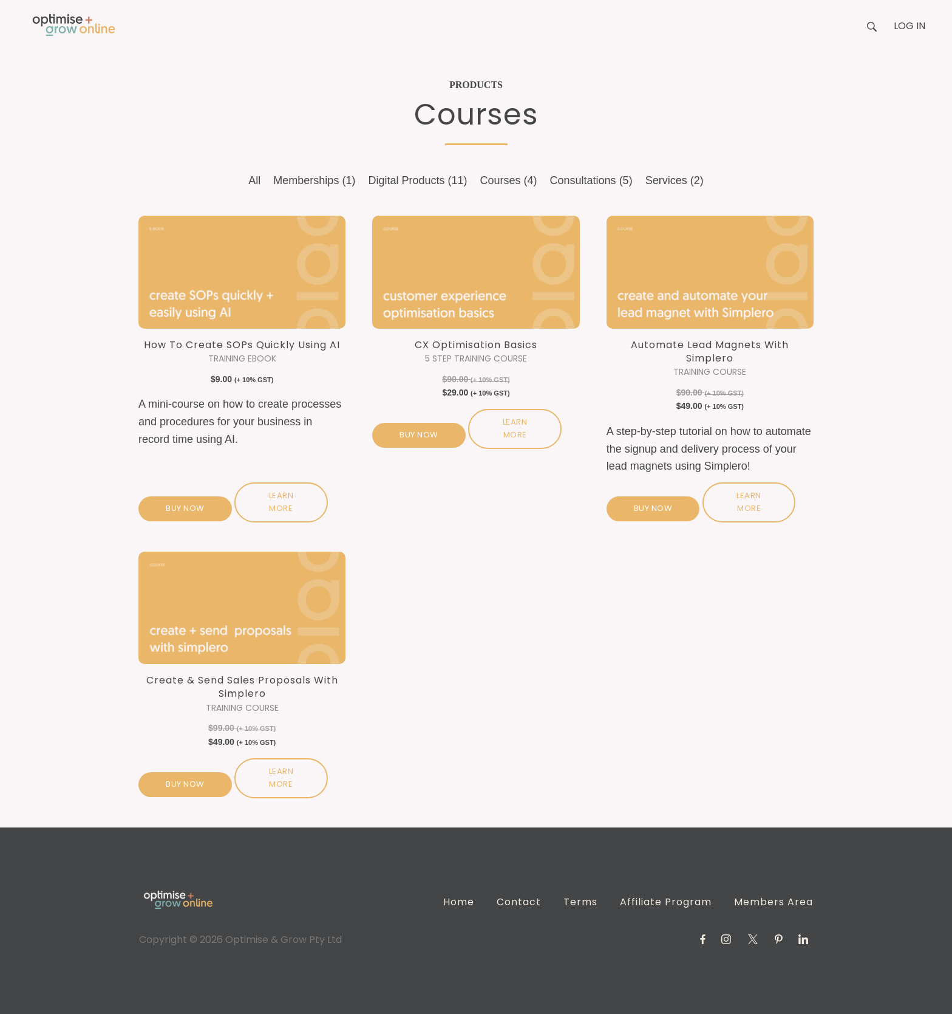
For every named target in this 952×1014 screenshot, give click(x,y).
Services (674, 180)
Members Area (773, 902)
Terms (580, 902)
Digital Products (417, 180)
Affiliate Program (666, 902)
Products (476, 85)
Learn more (281, 502)
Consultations (591, 180)
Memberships (314, 180)
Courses (508, 180)
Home (458, 902)
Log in (909, 26)
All (254, 180)
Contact (519, 902)
